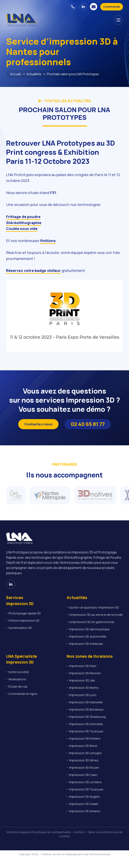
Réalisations (17, 679)
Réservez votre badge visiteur (33, 270)
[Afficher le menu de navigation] (118, 20)
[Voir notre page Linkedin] (83, 6)
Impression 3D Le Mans (85, 782)
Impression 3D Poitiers (84, 738)
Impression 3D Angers (84, 796)
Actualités (34, 74)
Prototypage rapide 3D (25, 613)
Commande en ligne (23, 694)
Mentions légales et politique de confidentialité (39, 832)
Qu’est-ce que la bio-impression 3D (94, 607)
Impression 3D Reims (83, 688)
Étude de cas (18, 686)
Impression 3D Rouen (84, 767)
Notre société (19, 672)
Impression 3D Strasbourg (87, 717)
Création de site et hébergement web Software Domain (76, 854)
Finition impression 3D (24, 620)
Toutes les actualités (64, 101)
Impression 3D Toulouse (86, 731)
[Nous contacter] (93, 6)
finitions (48, 240)
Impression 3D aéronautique (89, 629)
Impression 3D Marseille (86, 702)
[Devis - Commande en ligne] (111, 6)
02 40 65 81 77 (88, 424)
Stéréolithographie (23, 222)
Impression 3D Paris (82, 666)
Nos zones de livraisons (90, 656)
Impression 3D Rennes (85, 673)
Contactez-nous (38, 424)
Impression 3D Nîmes (84, 760)
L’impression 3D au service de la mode (96, 615)
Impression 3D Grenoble (86, 724)
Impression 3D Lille (82, 680)
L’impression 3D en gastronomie (91, 622)
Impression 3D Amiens (84, 811)
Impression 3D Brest (83, 746)
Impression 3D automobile (88, 636)
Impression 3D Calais (83, 804)
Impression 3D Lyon (82, 695)
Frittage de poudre (23, 216)
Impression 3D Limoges (85, 753)
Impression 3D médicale (86, 644)
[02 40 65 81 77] (73, 6)
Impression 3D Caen (83, 775)
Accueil (15, 74)
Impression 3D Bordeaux (86, 709)
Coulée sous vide (21, 228)
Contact (79, 832)
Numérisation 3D (20, 628)
